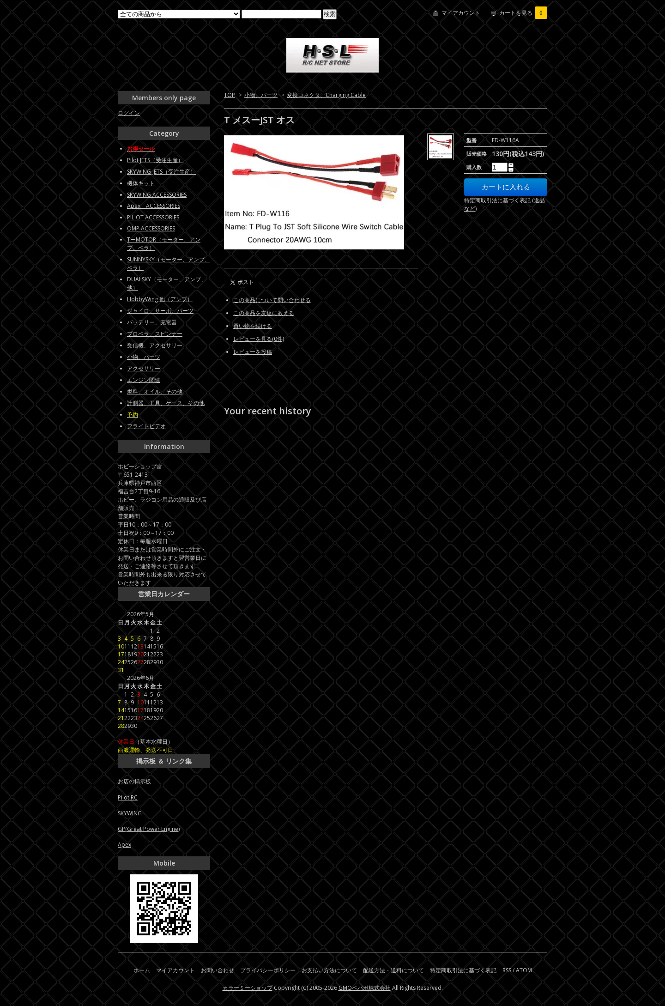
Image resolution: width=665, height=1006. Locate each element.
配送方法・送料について (393, 970)
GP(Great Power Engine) (149, 829)
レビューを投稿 (252, 352)
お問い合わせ (217, 970)
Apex (124, 844)
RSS (506, 970)
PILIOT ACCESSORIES (153, 217)
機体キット (141, 183)
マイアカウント (460, 13)
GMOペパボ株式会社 (365, 988)
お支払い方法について (329, 970)
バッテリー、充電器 (152, 322)
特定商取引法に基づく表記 (463, 970)
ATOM (524, 970)
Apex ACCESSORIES (153, 206)
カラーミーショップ (247, 988)
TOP (229, 95)
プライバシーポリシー (268, 970)
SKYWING (130, 813)
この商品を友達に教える (263, 313)
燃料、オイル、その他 (154, 391)
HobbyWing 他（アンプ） (160, 299)
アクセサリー (143, 368)
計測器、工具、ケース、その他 (166, 403)
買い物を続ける (252, 326)
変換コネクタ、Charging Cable (326, 95)
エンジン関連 (143, 380)
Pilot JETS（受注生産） (155, 160)
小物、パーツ (261, 95)
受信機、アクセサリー (154, 345)
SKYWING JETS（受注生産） (161, 172)
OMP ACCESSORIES (151, 228)
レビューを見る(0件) (258, 339)
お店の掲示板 (134, 781)
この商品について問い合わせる (272, 300)
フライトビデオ (146, 426)
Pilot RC (128, 797)
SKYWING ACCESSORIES (157, 195)
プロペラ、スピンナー (154, 334)
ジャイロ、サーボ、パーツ (160, 311)
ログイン (129, 113)
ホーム (141, 970)
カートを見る (523, 13)
